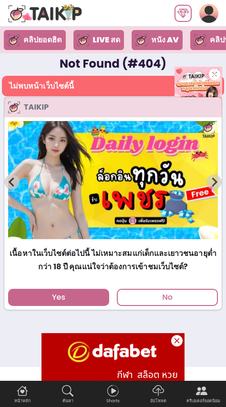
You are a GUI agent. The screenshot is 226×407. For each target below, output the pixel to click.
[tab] (112, 243)
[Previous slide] (12, 182)
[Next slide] (214, 182)
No (167, 297)
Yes (58, 297)
